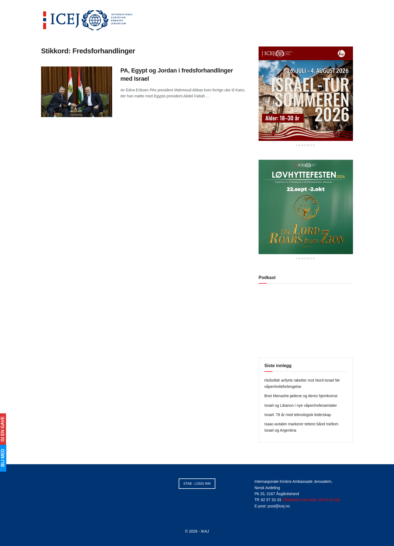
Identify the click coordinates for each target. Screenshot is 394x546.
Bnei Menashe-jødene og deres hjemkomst (300, 396)
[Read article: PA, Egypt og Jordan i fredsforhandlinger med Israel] (76, 91)
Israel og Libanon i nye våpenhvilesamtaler (300, 405)
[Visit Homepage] (88, 19)
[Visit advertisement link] (306, 94)
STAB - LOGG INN (197, 484)
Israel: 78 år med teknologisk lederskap (297, 415)
